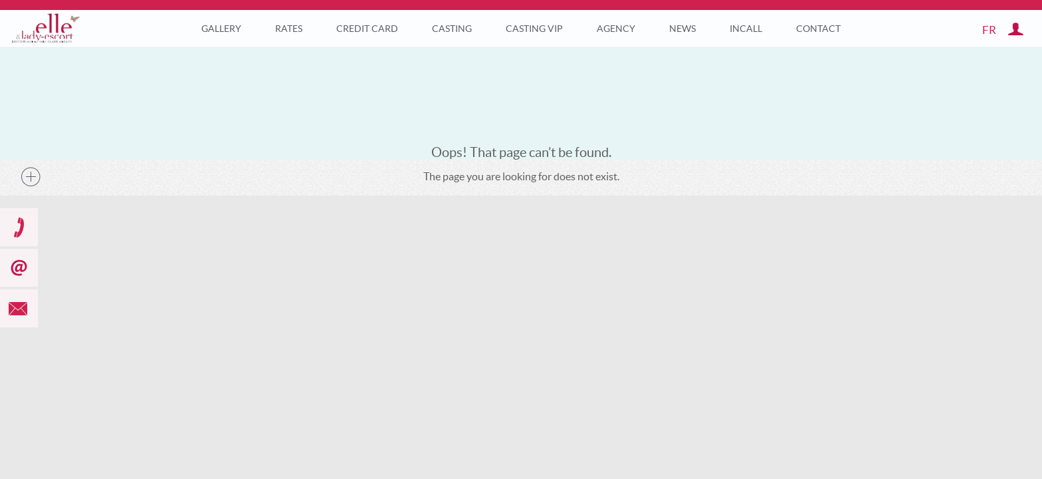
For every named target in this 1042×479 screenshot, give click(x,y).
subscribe (19, 268)
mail (19, 308)
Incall (746, 28)
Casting (452, 28)
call (19, 227)
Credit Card (367, 28)
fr (989, 29)
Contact (818, 28)
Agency (616, 28)
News (682, 28)
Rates (288, 28)
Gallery (221, 28)
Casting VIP (534, 28)
